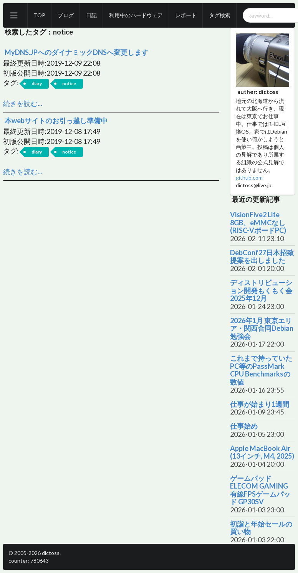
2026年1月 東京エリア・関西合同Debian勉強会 (261, 328)
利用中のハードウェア (136, 15)
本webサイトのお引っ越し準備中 (56, 120)
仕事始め (244, 426)
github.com (249, 177)
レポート (186, 15)
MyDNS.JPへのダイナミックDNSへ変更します (76, 52)
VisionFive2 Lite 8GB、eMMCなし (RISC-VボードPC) (258, 222)
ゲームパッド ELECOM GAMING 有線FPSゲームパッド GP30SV (260, 490)
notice (69, 83)
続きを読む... (22, 103)
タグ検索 (219, 15)
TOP (39, 15)
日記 (91, 15)
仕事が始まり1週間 (259, 404)
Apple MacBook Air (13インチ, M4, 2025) (262, 452)
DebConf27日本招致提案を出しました (262, 256)
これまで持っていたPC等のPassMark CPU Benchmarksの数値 (261, 370)
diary (36, 83)
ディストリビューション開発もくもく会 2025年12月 (261, 290)
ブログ (66, 15)
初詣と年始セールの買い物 (261, 528)
